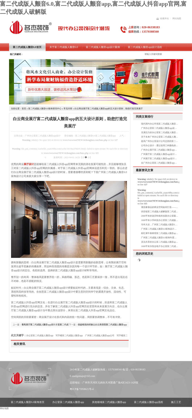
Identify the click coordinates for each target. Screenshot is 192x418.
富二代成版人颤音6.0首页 (27, 47)
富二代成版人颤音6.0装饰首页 (28, 402)
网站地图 (176, 18)
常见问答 (68, 108)
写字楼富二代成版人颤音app (69, 335)
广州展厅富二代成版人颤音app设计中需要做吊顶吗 (165, 154)
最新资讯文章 (144, 170)
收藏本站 (164, 18)
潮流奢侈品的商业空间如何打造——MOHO (162, 207)
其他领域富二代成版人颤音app (109, 402)
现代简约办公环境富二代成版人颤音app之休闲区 (164, 124)
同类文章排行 (144, 116)
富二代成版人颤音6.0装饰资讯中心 (44, 108)
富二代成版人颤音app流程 (148, 402)
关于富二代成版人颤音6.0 (63, 47)
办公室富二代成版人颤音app (39, 335)
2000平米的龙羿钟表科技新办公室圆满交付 (161, 216)
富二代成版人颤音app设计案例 (103, 47)
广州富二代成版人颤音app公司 (99, 335)
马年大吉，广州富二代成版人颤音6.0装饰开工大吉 (165, 224)
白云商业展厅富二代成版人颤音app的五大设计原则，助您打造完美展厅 (108, 108)
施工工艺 (176, 402)
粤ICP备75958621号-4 (81, 389)
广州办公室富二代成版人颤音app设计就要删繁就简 (165, 128)
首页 (24, 108)
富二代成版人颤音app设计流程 (145, 47)
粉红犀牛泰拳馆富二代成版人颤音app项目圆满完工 (165, 233)
